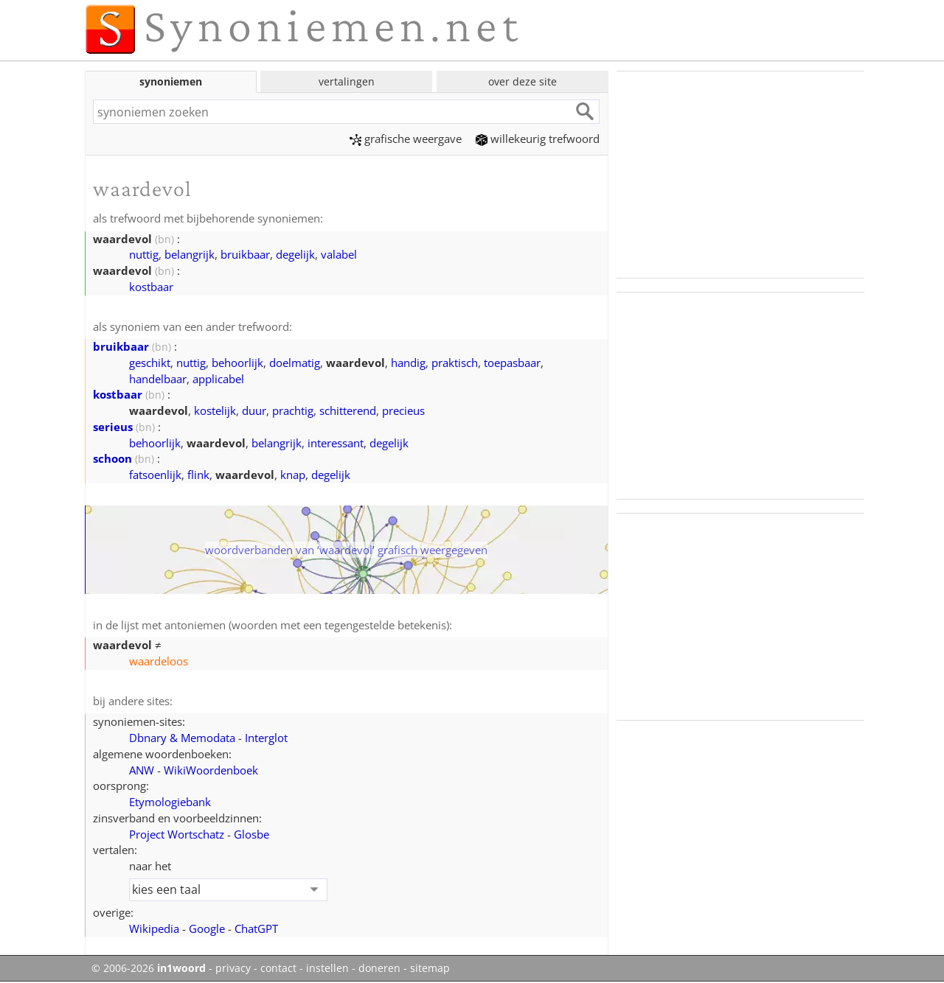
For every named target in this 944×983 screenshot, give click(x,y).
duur (254, 410)
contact (278, 968)
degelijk (295, 254)
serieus (113, 426)
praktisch (454, 362)
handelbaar (158, 378)
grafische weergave (406, 138)
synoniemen (170, 81)
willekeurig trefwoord (538, 138)
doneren (379, 968)
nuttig (144, 254)
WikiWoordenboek (211, 770)
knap (292, 474)
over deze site (522, 81)
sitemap (430, 968)
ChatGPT (256, 928)
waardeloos (158, 661)
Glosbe (251, 834)
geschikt (149, 362)
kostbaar (151, 286)
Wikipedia (154, 928)
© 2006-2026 (148, 968)
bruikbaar (245, 254)
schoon (112, 458)
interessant (336, 442)
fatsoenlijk (155, 474)
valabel (339, 254)
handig (408, 362)
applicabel (218, 378)
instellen (327, 968)
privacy (233, 968)
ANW (141, 770)
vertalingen (347, 81)
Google (207, 928)
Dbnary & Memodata (182, 737)
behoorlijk (237, 362)
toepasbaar (512, 362)
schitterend (347, 410)
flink (198, 474)
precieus (403, 410)
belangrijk (189, 254)
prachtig (292, 410)
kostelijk (215, 410)
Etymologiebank (170, 801)
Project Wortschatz (176, 834)
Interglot (266, 737)
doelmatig (294, 362)
